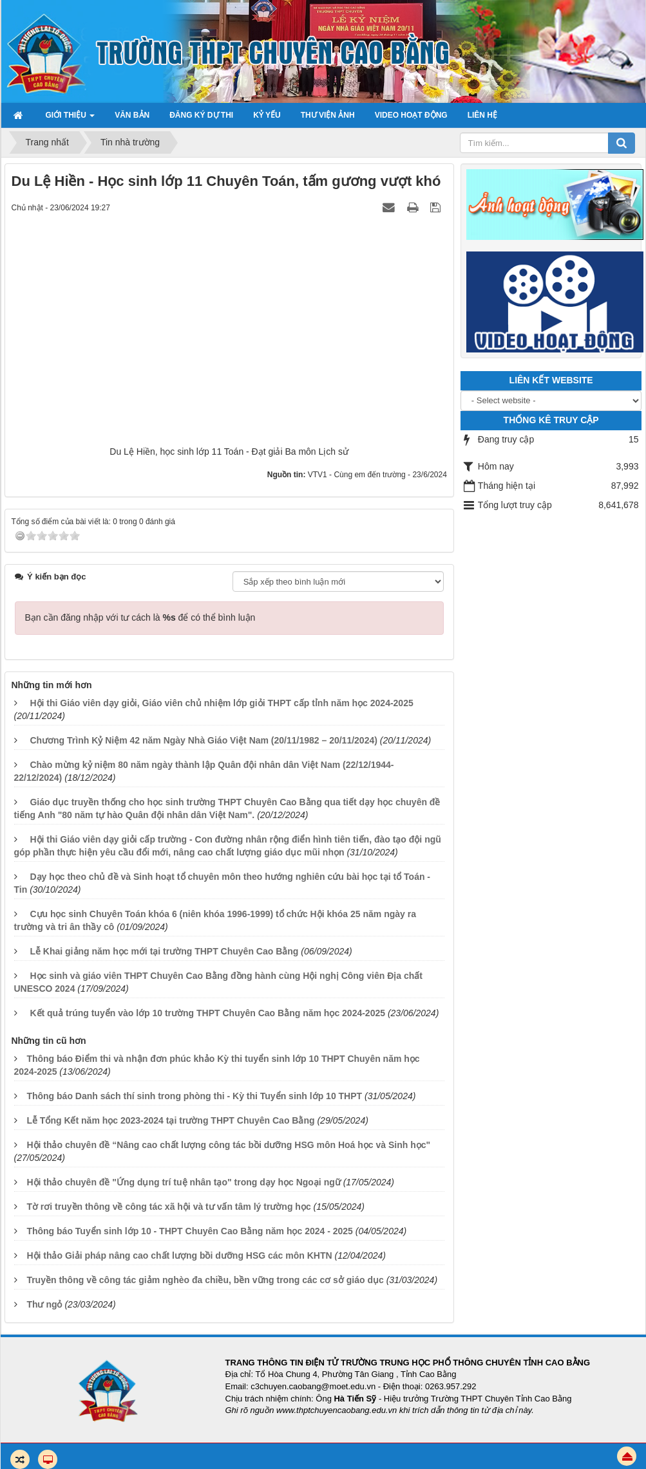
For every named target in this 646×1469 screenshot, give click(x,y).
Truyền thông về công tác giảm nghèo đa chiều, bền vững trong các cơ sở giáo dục (204, 1280)
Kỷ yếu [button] (266, 115)
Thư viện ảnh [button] (328, 115)
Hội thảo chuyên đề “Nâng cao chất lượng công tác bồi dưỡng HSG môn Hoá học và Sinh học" (228, 1145)
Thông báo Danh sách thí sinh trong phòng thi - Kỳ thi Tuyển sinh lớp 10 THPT (194, 1096)
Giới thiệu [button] (70, 119)
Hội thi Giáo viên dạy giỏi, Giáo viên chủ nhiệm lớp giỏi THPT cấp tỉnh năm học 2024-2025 (221, 703)
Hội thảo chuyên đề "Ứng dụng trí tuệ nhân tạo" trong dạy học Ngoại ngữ (183, 1182)
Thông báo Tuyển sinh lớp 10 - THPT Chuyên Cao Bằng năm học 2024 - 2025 (189, 1231)
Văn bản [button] (132, 115)
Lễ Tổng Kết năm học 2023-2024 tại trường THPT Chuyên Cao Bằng (170, 1120)
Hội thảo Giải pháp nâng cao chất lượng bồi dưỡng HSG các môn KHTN (179, 1255)
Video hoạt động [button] (411, 115)
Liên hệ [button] (482, 115)
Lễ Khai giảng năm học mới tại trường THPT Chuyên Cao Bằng (164, 951)
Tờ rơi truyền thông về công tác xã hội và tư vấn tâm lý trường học (168, 1206)
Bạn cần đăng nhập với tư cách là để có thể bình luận (140, 617)
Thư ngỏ (44, 1304)
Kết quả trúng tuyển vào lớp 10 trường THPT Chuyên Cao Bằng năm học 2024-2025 (207, 1013)
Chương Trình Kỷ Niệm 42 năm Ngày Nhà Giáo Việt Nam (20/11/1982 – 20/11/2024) (203, 740)
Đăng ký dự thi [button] (201, 115)
